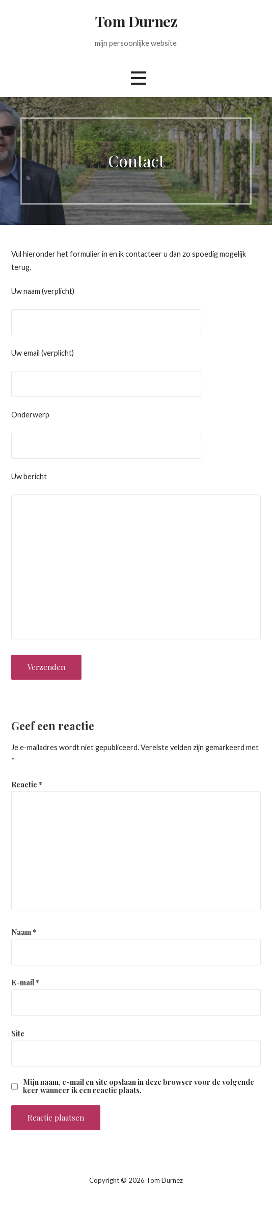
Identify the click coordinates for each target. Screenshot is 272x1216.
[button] (138, 78)
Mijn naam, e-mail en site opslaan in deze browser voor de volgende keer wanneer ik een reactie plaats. (138, 1086)
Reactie (26, 784)
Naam (23, 932)
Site (17, 1033)
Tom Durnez (135, 21)
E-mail (25, 982)
